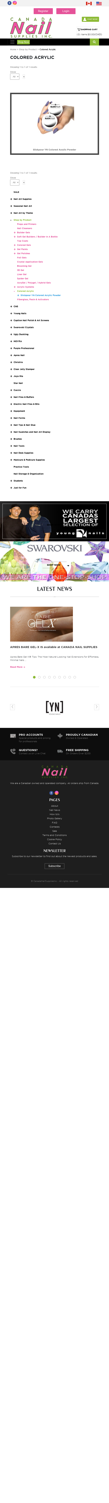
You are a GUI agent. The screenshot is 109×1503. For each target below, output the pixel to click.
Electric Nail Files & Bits (26, 404)
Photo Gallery (54, 818)
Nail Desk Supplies (23, 453)
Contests (54, 827)
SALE (16, 192)
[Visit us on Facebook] (52, 793)
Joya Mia (18, 376)
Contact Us (54, 843)
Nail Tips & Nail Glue (24, 425)
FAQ (54, 822)
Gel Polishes (23, 253)
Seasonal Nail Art (23, 206)
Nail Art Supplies (23, 199)
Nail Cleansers (24, 228)
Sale (54, 831)
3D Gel (20, 270)
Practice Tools (21, 467)
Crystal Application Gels (30, 262)
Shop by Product (28, 49)
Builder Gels (23, 232)
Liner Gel (22, 274)
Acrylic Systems (25, 287)
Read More (16, 667)
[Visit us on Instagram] (57, 793)
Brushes (18, 439)
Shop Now (23, 42)
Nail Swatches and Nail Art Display (32, 432)
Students (18, 481)
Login (65, 11)
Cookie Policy (54, 839)
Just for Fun (20, 488)
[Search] (94, 42)
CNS (16, 306)
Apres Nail (19, 355)
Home (13, 49)
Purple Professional (24, 348)
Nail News (54, 810)
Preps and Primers (26, 224)
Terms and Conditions (54, 835)
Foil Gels (22, 257)
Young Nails (20, 313)
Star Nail (18, 383)
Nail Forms (19, 418)
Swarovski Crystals (24, 327)
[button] (34, 678)
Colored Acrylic (25, 291)
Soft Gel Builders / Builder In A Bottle (37, 237)
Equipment (19, 411)
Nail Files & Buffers (24, 397)
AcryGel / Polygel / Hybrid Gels (34, 283)
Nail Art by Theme (23, 213)
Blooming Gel (24, 266)
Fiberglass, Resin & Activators (33, 299)
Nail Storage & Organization (28, 474)
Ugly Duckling (21, 334)
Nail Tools (19, 446)
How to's (54, 814)
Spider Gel (22, 278)
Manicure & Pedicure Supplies (29, 460)
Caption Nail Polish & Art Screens (31, 320)
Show (13, 72)
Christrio (18, 362)
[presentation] (12, 707)
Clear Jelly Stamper (24, 369)
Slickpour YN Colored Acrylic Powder (41, 295)
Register (43, 11)
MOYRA (18, 341)
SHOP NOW (54, 525)
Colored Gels (24, 245)
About (54, 806)
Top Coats (22, 241)
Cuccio (17, 390)
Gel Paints (22, 249)
